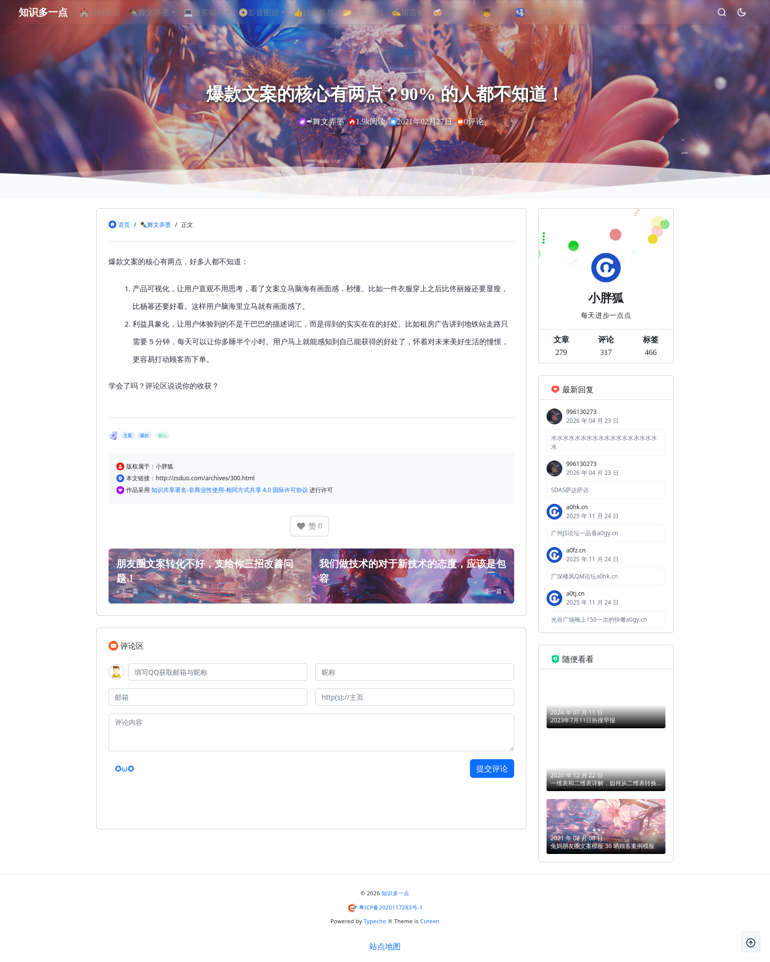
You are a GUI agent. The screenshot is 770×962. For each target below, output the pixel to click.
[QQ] (217, 672)
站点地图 (385, 946)
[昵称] (414, 672)
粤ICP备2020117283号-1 (391, 907)
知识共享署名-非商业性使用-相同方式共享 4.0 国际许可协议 (230, 490)
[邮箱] (208, 697)
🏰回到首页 (111, 12)
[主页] (414, 697)
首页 (124, 224)
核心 (162, 435)
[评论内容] (311, 732)
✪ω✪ (124, 768)
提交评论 (492, 768)
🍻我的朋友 (465, 12)
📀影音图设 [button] (270, 12)
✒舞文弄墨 (155, 224)
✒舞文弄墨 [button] (160, 12)
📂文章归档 (374, 12)
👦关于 (506, 12)
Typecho (375, 921)
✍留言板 (420, 12)
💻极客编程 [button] (215, 12)
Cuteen (430, 921)
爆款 (144, 435)
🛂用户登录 (547, 12)
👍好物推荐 (325, 12)
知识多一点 (396, 893)
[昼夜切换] (730, 12)
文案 (127, 435)
